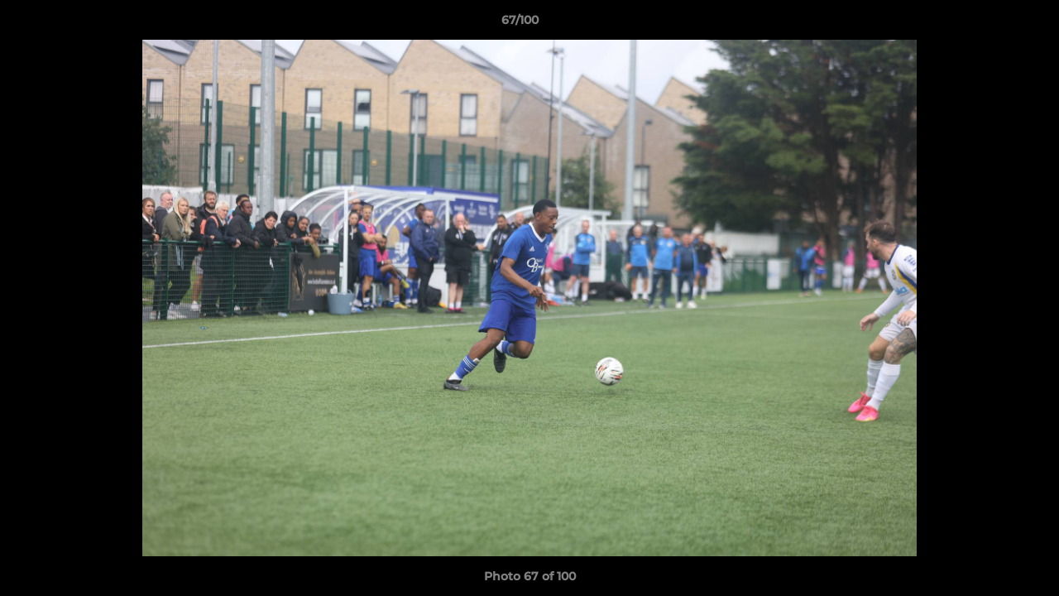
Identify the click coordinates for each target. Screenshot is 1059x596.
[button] (989, 24)
